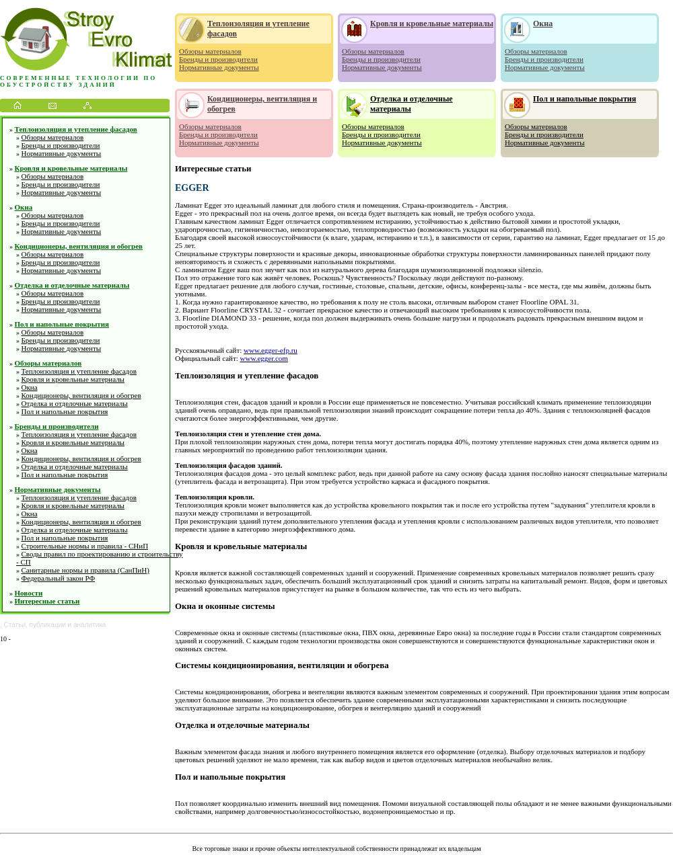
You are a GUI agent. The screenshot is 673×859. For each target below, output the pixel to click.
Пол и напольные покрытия (62, 324)
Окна (24, 207)
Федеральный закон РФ (59, 578)
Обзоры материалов (53, 137)
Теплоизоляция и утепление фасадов (76, 129)
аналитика (89, 624)
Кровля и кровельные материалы (71, 168)
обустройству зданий (58, 84)
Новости (29, 593)
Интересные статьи (47, 601)
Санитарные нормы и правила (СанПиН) (85, 570)
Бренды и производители (61, 145)
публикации (48, 624)
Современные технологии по (78, 78)
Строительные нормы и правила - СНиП (85, 546)
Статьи (15, 624)
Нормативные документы (62, 153)
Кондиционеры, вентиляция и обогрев (79, 246)
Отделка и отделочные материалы (72, 285)
